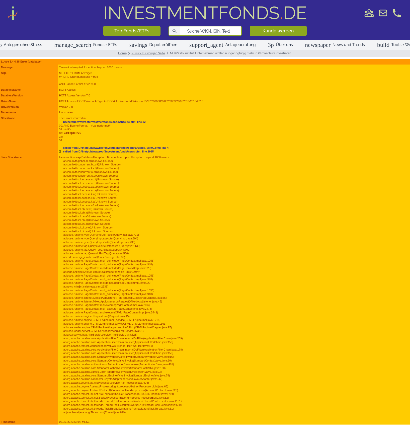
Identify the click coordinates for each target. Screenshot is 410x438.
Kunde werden (278, 30)
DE (205, 12)
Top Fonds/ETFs (131, 30)
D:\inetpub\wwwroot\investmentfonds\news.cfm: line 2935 (108, 151)
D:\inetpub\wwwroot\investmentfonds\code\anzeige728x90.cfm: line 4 (116, 147)
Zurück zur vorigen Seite (148, 53)
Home (122, 53)
